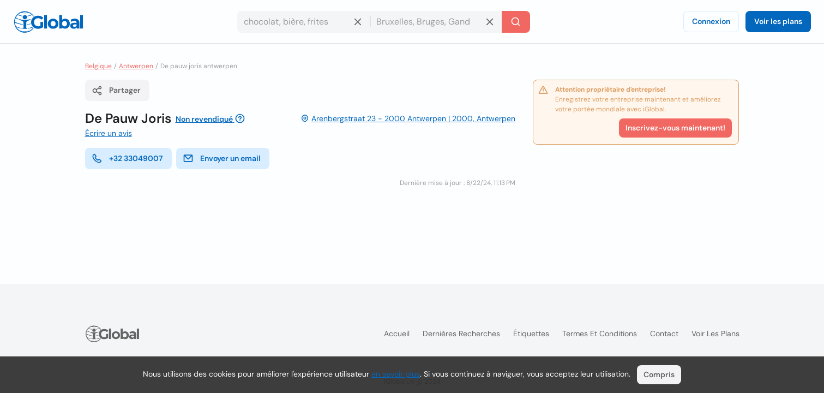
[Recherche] (516, 22)
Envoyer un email (222, 158)
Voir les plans (778, 21)
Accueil (397, 333)
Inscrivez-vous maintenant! (675, 128)
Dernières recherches (461, 333)
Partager (116, 90)
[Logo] (48, 22)
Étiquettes (531, 333)
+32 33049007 (127, 158)
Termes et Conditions (599, 333)
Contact (664, 333)
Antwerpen (136, 66)
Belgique (98, 66)
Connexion (711, 21)
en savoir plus (395, 374)
